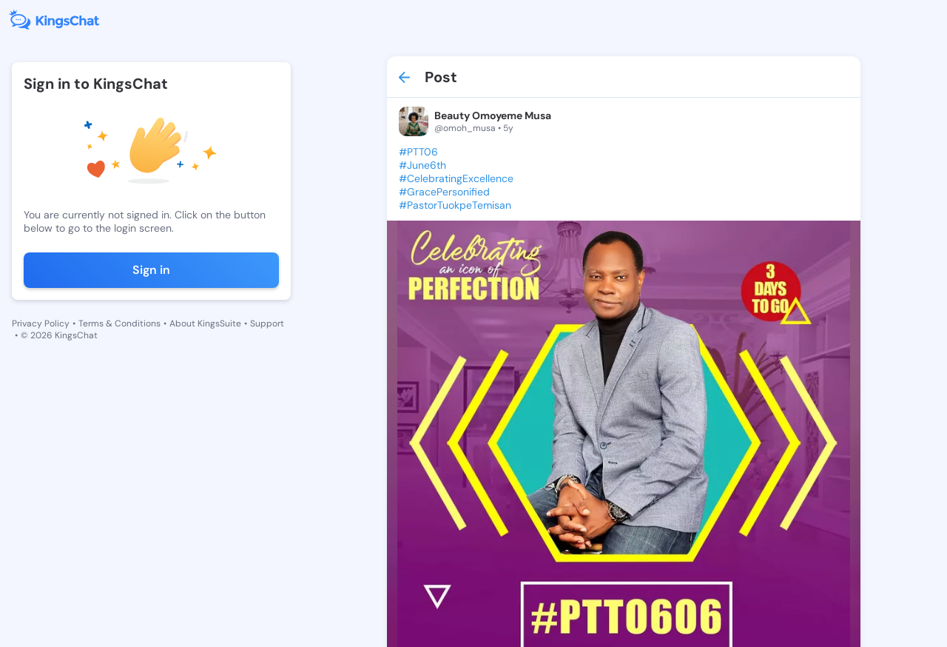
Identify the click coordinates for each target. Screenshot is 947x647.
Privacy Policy (41, 323)
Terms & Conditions (119, 323)
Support (267, 323)
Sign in (151, 270)
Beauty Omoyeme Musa (492, 115)
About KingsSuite (205, 323)
